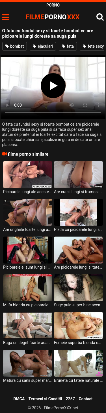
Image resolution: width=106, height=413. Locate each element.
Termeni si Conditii (45, 399)
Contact (85, 399)
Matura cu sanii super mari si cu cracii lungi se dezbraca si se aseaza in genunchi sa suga (27, 380)
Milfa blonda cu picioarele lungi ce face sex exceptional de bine (27, 305)
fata (68, 46)
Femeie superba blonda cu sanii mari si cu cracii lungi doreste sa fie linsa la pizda (78, 342)
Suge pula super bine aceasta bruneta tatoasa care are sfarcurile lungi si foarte (78, 305)
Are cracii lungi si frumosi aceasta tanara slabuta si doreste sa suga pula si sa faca (78, 191)
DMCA (19, 399)
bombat (14, 46)
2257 (70, 399)
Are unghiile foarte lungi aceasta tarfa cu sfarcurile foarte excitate (27, 229)
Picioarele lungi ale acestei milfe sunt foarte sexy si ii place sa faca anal (27, 191)
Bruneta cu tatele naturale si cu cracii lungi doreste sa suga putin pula (78, 380)
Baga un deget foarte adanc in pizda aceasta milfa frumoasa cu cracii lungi (27, 342)
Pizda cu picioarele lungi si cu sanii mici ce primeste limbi (78, 229)
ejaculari (43, 46)
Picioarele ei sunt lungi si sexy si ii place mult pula (27, 267)
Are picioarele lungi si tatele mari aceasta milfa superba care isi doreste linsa (78, 267)
